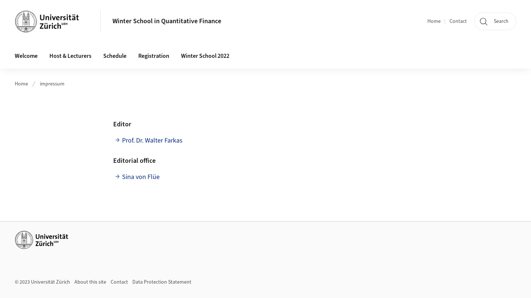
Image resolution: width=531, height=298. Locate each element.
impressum (52, 84)
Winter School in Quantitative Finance (166, 21)
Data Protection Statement (161, 282)
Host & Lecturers (70, 56)
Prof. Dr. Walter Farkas (153, 140)
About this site (90, 282)
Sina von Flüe (141, 177)
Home (434, 21)
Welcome (26, 56)
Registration (153, 56)
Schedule (114, 56)
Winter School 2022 (205, 56)
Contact (458, 21)
